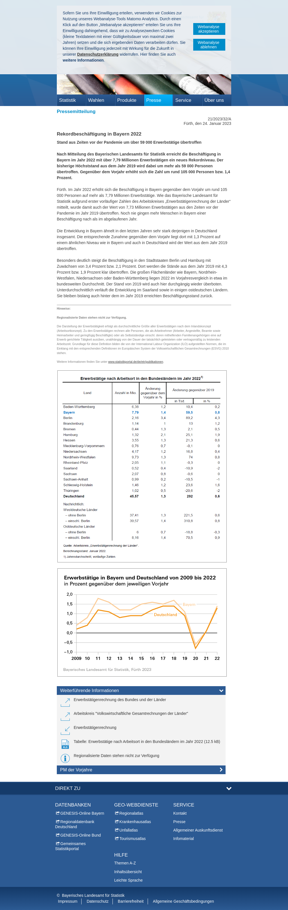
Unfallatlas (129, 830)
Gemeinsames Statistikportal (70, 846)
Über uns (214, 100)
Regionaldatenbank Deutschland (74, 824)
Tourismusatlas (133, 838)
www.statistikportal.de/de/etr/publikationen (135, 361)
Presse (153, 100)
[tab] (141, 691)
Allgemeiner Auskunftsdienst (198, 830)
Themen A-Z (125, 863)
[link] (113, 702)
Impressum (67, 901)
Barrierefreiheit (131, 901)
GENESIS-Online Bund (80, 835)
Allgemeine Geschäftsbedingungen (183, 901)
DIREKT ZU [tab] (67, 788)
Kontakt (179, 813)
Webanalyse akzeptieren (208, 28)
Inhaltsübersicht (128, 872)
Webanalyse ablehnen (208, 44)
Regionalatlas (131, 813)
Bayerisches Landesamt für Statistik (93, 895)
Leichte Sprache (128, 880)
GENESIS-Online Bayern (82, 813)
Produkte (126, 100)
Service (183, 100)
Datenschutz (98, 901)
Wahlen (96, 100)
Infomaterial (183, 838)
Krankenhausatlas (135, 821)
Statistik (67, 100)
